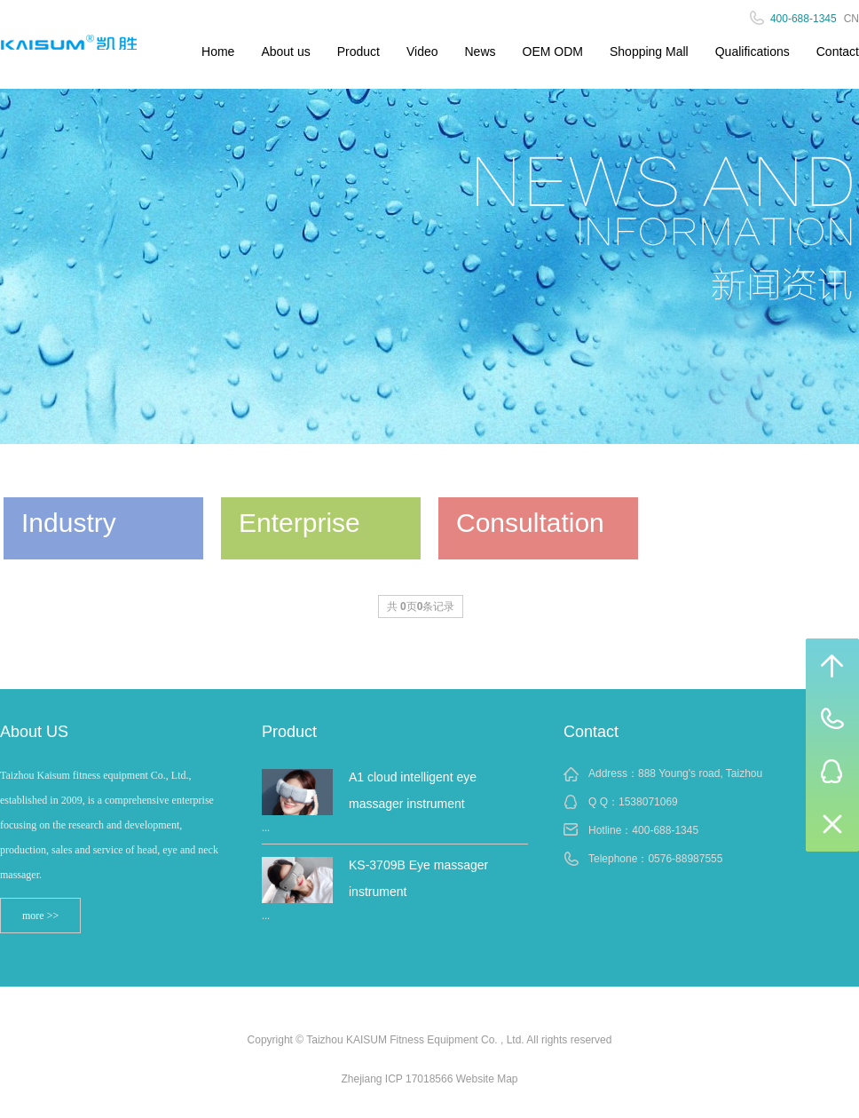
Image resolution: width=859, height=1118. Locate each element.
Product (358, 51)
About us (285, 51)
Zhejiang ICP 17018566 (397, 1079)
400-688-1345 (665, 830)
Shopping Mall (649, 51)
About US (34, 732)
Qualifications (752, 51)
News (480, 51)
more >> (40, 915)
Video (422, 51)
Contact (837, 51)
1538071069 (648, 802)
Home (217, 51)
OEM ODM (553, 51)
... (266, 827)
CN (851, 18)
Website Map (487, 1079)
